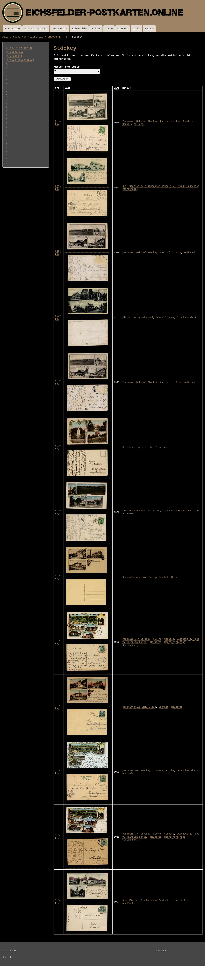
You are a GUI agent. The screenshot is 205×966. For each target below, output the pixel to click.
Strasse (169, 639)
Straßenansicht (187, 317)
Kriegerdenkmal (143, 317)
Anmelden (160, 950)
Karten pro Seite (67, 66)
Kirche (126, 317)
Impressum (9, 950)
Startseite (12, 28)
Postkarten (59, 28)
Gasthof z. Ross (170, 252)
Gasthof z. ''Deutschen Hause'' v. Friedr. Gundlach (164, 186)
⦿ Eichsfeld (14, 52)
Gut (124, 186)
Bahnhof (163, 577)
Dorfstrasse (130, 189)
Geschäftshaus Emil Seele (139, 577)
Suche (109, 28)
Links (136, 28)
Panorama (128, 121)
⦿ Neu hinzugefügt (19, 48)
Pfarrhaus (162, 447)
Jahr (116, 88)
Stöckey (58, 123)
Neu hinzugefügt (35, 28)
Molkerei (139, 124)
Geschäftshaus (165, 317)
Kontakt (122, 28)
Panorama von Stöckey (136, 639)
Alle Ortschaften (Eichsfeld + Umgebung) (31, 36)
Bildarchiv (79, 28)
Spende (149, 28)
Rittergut (154, 510)
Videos (95, 28)
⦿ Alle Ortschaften (20, 60)
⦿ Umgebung (14, 56)
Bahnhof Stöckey (146, 121)
